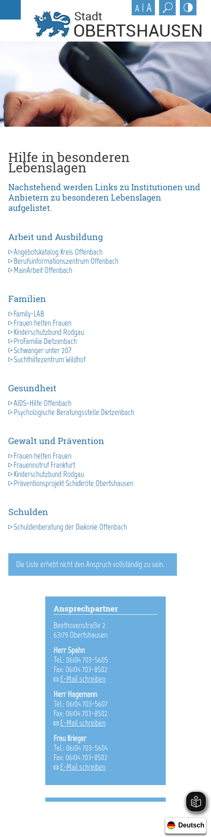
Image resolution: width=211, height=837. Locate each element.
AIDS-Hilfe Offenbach (42, 403)
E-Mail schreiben (83, 679)
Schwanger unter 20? (42, 350)
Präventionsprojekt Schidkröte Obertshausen (73, 483)
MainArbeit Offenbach (43, 270)
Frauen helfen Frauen (42, 323)
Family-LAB (29, 314)
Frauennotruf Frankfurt (44, 465)
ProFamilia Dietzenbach (45, 341)
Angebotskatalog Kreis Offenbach (58, 252)
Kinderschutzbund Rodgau (49, 332)
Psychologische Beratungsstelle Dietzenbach (74, 412)
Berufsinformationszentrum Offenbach (66, 261)
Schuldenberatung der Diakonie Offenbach (70, 527)
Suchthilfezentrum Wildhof (50, 359)
